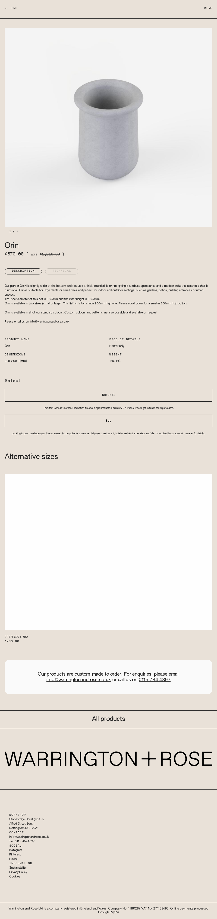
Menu (208, 8)
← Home (11, 8)
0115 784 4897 (155, 679)
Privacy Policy (18, 872)
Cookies (14, 876)
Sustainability (17, 867)
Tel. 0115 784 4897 (22, 841)
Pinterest (15, 854)
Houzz (13, 859)
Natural (108, 395)
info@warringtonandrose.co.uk (49, 321)
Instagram (15, 850)
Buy (108, 420)
